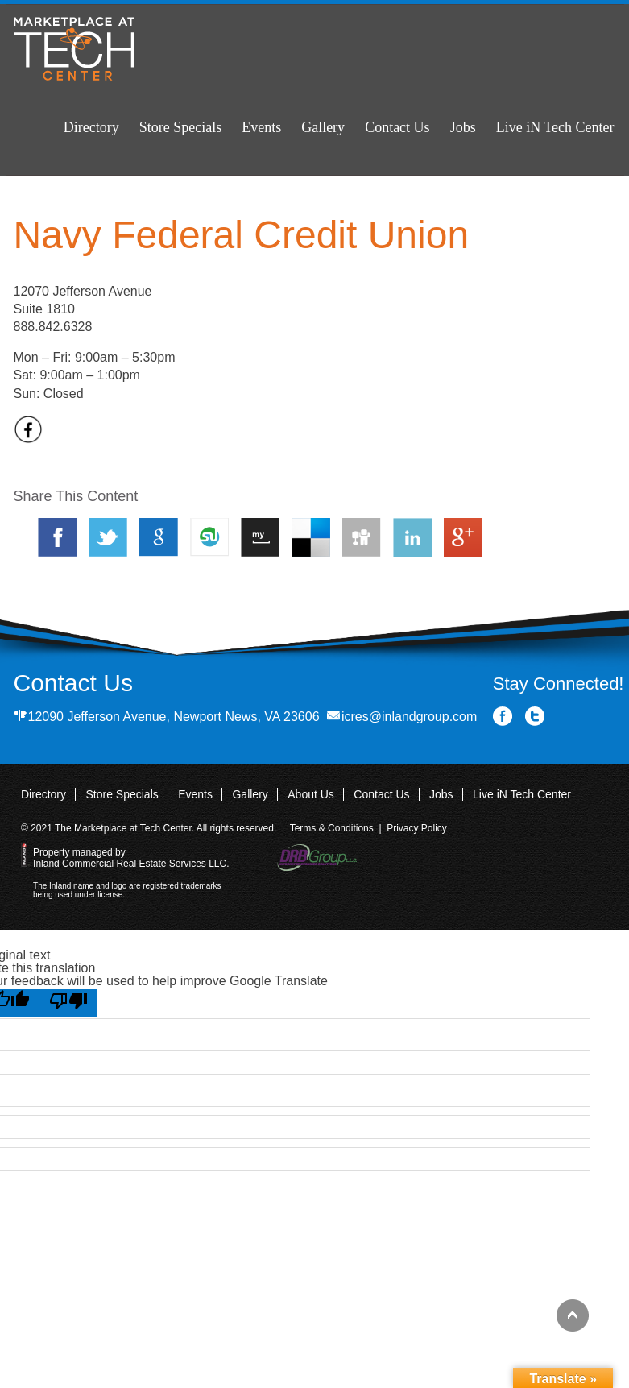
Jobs (463, 127)
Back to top (573, 1315)
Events (261, 127)
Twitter (535, 716)
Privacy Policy (417, 828)
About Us (311, 794)
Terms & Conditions (332, 828)
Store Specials (180, 127)
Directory (91, 127)
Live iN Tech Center (555, 127)
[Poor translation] (68, 1003)
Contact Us (397, 127)
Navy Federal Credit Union (242, 234)
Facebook (503, 716)
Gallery (323, 127)
